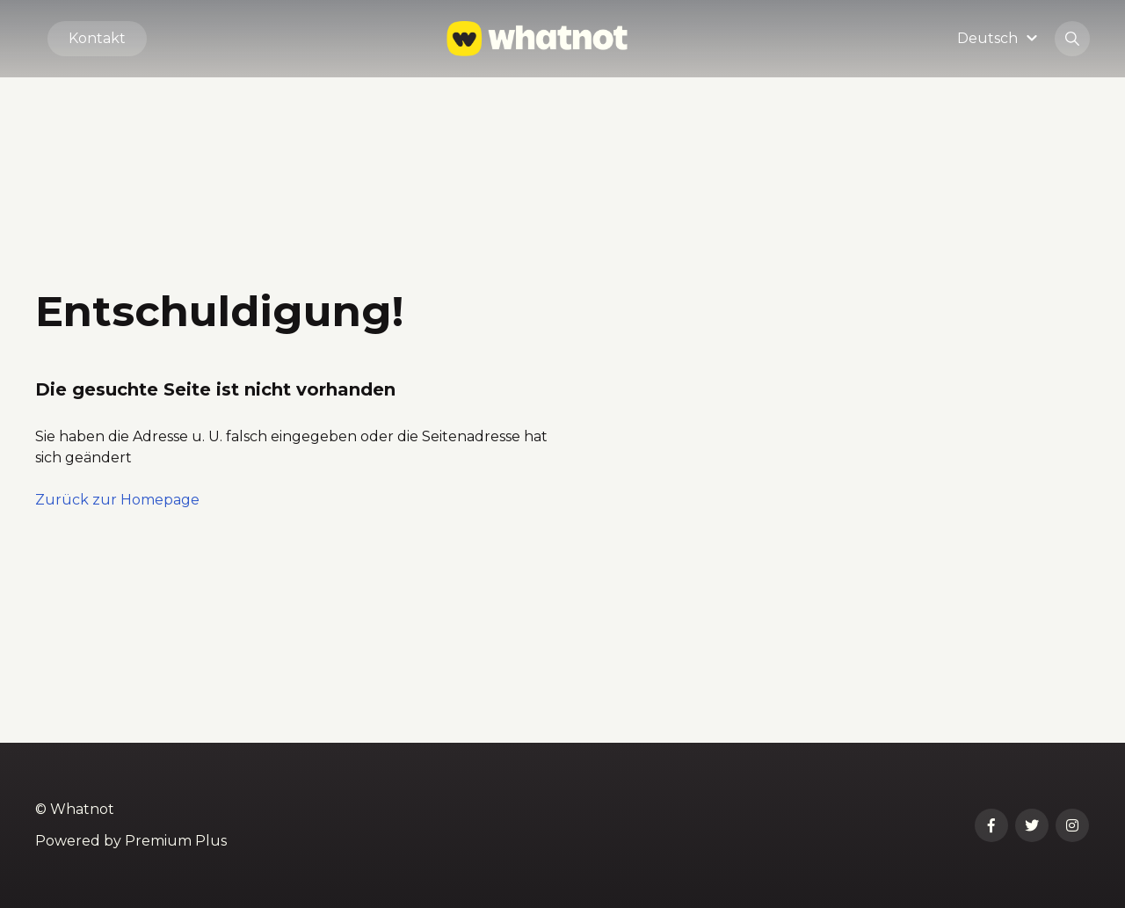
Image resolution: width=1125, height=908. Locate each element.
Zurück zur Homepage (117, 499)
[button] (999, 38)
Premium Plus (176, 840)
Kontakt (97, 38)
